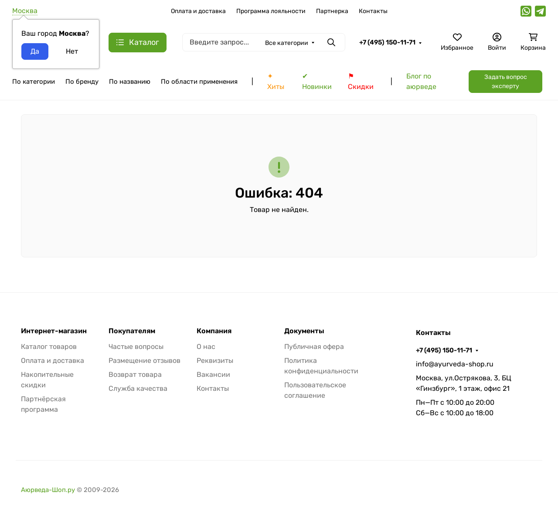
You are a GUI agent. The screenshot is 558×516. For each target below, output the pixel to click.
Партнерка (332, 11)
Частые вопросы (136, 346)
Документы (304, 331)
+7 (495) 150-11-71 (387, 42)
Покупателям (132, 331)
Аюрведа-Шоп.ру (48, 490)
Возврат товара (135, 374)
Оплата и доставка (198, 11)
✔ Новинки (317, 81)
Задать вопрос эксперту (505, 81)
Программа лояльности (271, 11)
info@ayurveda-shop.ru (454, 364)
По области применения (199, 81)
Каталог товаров (49, 346)
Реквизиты (215, 360)
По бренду (82, 81)
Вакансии (213, 374)
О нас (206, 346)
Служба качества (138, 388)
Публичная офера (314, 346)
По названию (129, 81)
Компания (214, 331)
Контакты (373, 11)
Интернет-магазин (54, 331)
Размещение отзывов (144, 360)
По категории (33, 81)
